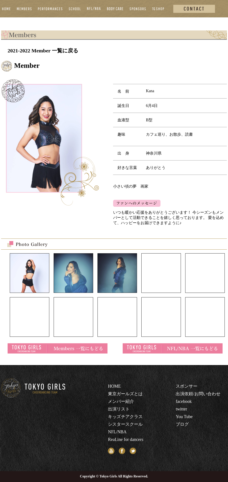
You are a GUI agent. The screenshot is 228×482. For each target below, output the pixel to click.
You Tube (184, 416)
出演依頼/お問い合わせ (198, 393)
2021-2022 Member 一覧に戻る (43, 50)
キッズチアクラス (125, 416)
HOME (114, 386)
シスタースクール (125, 424)
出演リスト (119, 409)
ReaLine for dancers (125, 439)
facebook (184, 401)
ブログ (182, 424)
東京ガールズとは (125, 393)
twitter (181, 409)
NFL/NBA (117, 431)
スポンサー (186, 386)
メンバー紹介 (121, 401)
